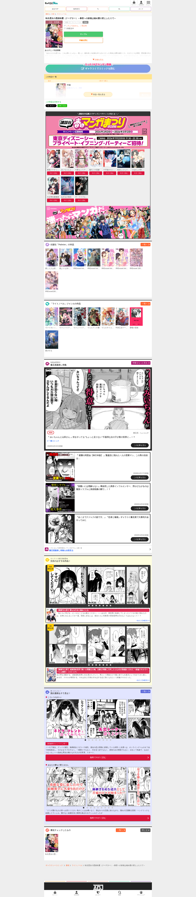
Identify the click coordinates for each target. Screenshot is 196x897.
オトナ (141, 9)
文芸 (52, 14)
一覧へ (145, 244)
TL (98, 9)
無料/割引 (76, 9)
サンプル (83, 34)
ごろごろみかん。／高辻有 (76, 26)
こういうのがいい (55, 697)
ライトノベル (62, 14)
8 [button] (110, 605)
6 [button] (103, 605)
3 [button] (92, 605)
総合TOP (55, 9)
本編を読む (83, 40)
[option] (67, 585)
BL (119, 9)
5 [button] (99, 605)
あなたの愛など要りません (58, 765)
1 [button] (85, 605)
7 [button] (107, 605)
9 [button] (112, 807)
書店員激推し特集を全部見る (100, 549)
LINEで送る (62, 106)
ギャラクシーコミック (54, 865)
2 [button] (89, 605)
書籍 (47, 14)
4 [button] (96, 605)
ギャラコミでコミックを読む (98, 67)
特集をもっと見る (140, 363)
